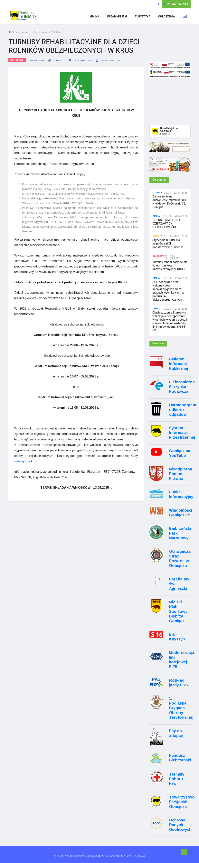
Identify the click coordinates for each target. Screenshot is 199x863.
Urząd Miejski (117, 17)
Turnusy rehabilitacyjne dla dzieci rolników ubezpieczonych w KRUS (169, 265)
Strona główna (18, 32)
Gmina (94, 17)
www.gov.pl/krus (25, 461)
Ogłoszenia (166, 17)
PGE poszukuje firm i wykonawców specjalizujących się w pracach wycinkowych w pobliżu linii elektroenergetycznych (168, 291)
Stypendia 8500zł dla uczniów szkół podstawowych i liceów (167, 243)
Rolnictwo (17, 60)
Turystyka (142, 17)
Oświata (157, 236)
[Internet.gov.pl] (170, 170)
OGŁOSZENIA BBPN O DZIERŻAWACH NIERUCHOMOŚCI (166, 223)
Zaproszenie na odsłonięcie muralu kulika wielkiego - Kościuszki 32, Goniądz (169, 201)
